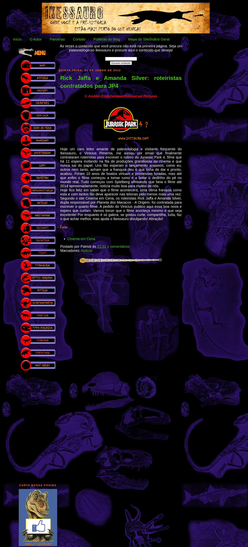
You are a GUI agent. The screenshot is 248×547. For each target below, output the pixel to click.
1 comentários (118, 246)
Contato (79, 39)
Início (17, 39)
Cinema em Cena (81, 239)
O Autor (36, 39)
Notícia (86, 251)
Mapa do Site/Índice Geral (148, 39)
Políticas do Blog (106, 39)
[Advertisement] (38, 425)
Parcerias (57, 39)
